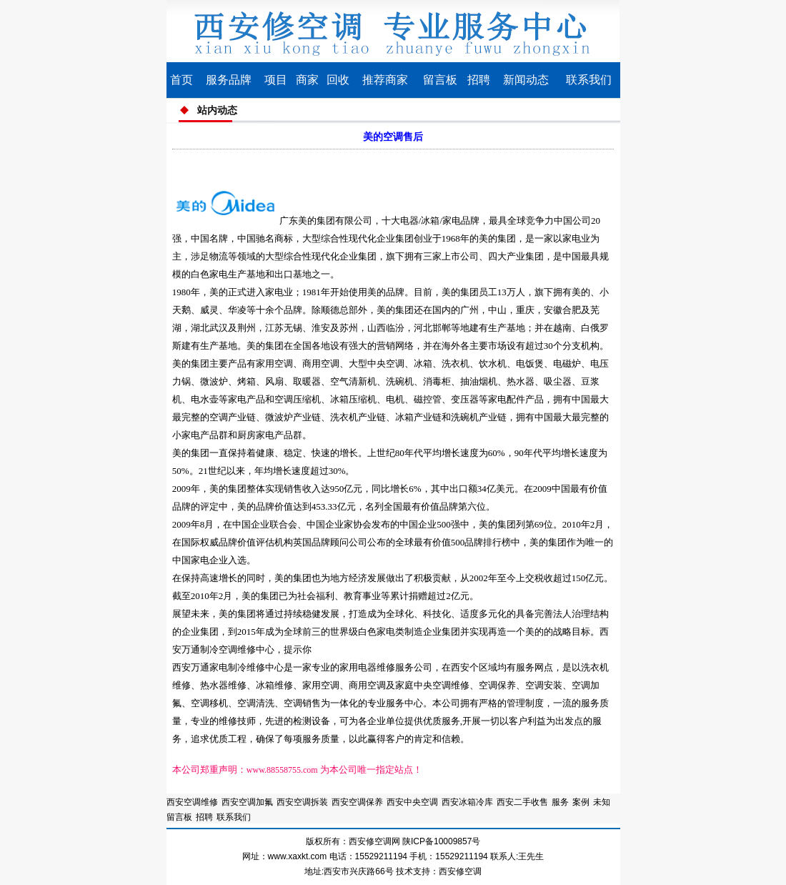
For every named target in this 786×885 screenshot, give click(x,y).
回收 (338, 80)
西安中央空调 (412, 802)
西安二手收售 (522, 802)
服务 (560, 802)
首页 (181, 80)
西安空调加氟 (247, 802)
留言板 (440, 80)
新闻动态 (526, 80)
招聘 (478, 80)
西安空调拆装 (302, 802)
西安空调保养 (357, 802)
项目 (275, 80)
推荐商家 (385, 80)
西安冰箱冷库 (467, 802)
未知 (601, 802)
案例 (581, 802)
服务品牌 (229, 80)
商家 (307, 80)
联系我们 (589, 80)
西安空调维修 (192, 802)
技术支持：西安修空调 (439, 871)
